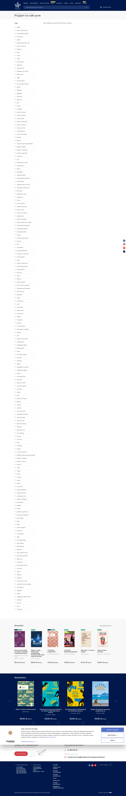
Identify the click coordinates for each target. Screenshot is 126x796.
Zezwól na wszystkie (112, 781)
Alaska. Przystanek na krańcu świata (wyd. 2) (100, 710)
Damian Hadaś (100, 713)
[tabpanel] (25, 702)
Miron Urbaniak (35, 658)
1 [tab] (59, 729)
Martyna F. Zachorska (103, 654)
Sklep (85, 3)
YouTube (65, 736)
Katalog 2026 (44, 3)
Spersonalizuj (113, 786)
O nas (71, 3)
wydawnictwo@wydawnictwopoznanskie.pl (84, 757)
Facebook (57, 736)
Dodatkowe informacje (27, 792)
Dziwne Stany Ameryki (101, 651)
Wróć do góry (104, 765)
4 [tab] (63, 729)
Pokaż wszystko (105, 625)
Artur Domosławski (69, 654)
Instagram (48, 736)
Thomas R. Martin (51, 714)
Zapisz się (20, 753)
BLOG (52, 3)
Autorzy (59, 3)
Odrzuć (112, 791)
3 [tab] (62, 729)
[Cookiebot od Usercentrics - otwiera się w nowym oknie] (10, 793)
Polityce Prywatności (49, 788)
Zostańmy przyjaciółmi (52, 651)
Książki (25, 3)
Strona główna (17, 13)
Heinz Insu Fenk (19, 658)
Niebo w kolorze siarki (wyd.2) (26, 709)
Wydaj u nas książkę (56, 767)
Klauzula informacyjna (57, 771)
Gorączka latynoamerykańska (70, 651)
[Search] (53, 7)
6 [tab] (66, 729)
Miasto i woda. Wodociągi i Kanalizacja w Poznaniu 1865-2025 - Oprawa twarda (38, 653)
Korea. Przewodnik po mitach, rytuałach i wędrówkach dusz (21, 651)
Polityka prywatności (56, 775)
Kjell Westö (25, 711)
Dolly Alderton (85, 654)
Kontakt (78, 3)
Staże (66, 3)
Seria (16, 629)
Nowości (20, 629)
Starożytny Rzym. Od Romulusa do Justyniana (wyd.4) (75, 710)
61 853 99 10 (70, 750)
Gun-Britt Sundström (53, 654)
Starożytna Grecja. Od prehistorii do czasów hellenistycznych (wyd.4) (50, 711)
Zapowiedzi (34, 3)
